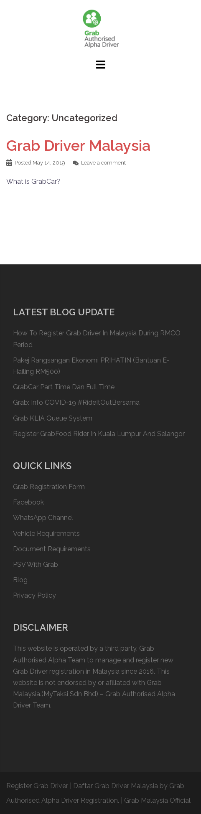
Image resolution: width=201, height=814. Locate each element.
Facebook (28, 502)
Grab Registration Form (49, 487)
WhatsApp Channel (43, 518)
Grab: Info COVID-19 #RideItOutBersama (76, 402)
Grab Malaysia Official (157, 800)
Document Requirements (52, 549)
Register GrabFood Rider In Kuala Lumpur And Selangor (99, 434)
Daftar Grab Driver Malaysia (115, 786)
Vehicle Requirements (46, 534)
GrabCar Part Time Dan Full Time (63, 387)
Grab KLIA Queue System (52, 418)
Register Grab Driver (37, 786)
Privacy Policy (34, 595)
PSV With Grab (35, 564)
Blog (20, 580)
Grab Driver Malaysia (78, 145)
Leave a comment (103, 163)
